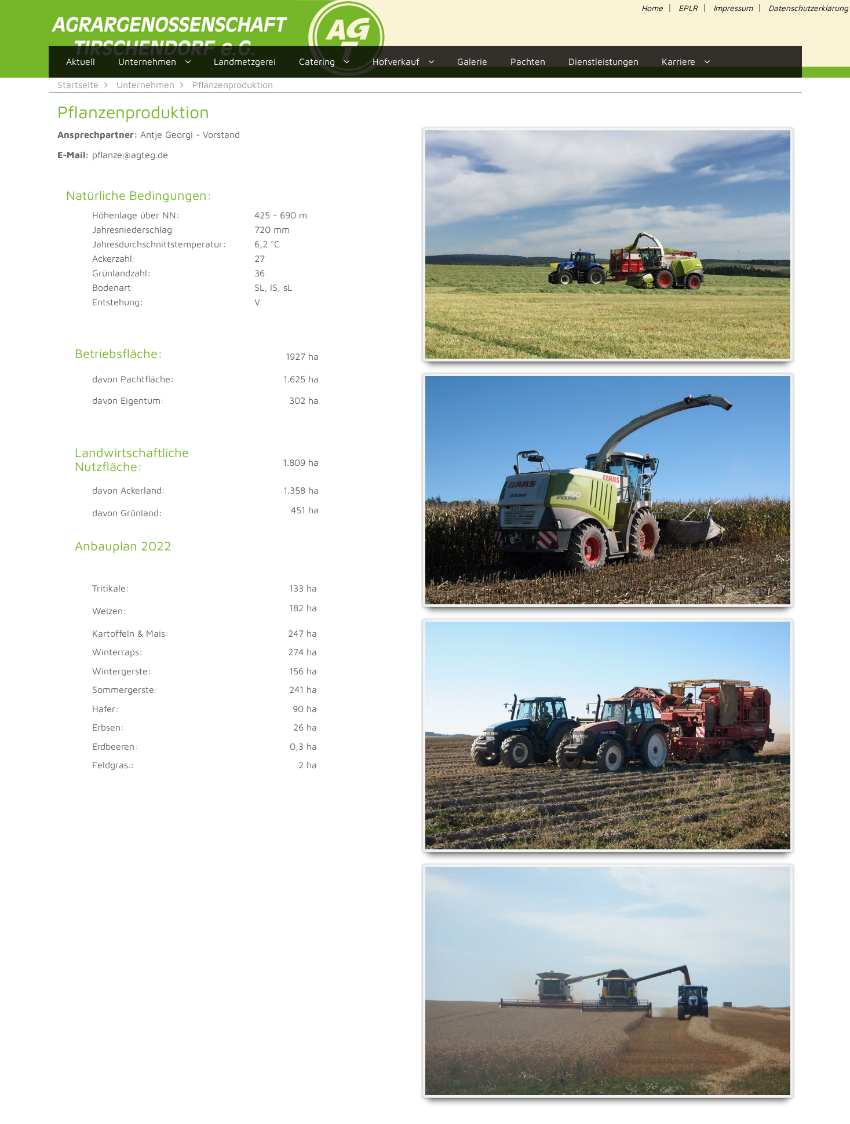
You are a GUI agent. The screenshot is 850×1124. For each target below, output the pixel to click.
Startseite (78, 84)
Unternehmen (145, 84)
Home (652, 8)
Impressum (733, 8)
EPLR (688, 8)
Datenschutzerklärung (808, 8)
